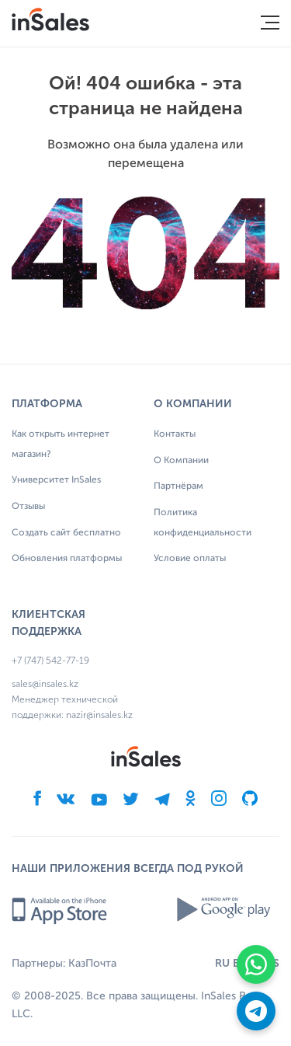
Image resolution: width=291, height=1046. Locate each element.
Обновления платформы (67, 558)
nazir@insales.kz (99, 715)
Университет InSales (56, 480)
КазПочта (92, 963)
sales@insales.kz (45, 683)
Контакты (175, 434)
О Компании (181, 460)
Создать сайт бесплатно (66, 533)
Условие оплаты (190, 558)
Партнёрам (178, 486)
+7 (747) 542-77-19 (50, 660)
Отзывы (28, 506)
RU (222, 963)
